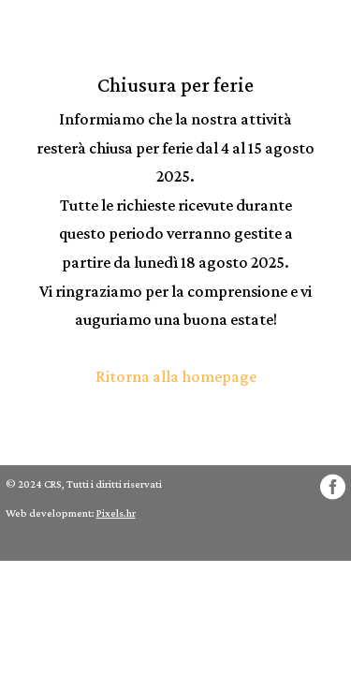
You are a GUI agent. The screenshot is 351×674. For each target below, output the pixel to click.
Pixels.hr (116, 513)
